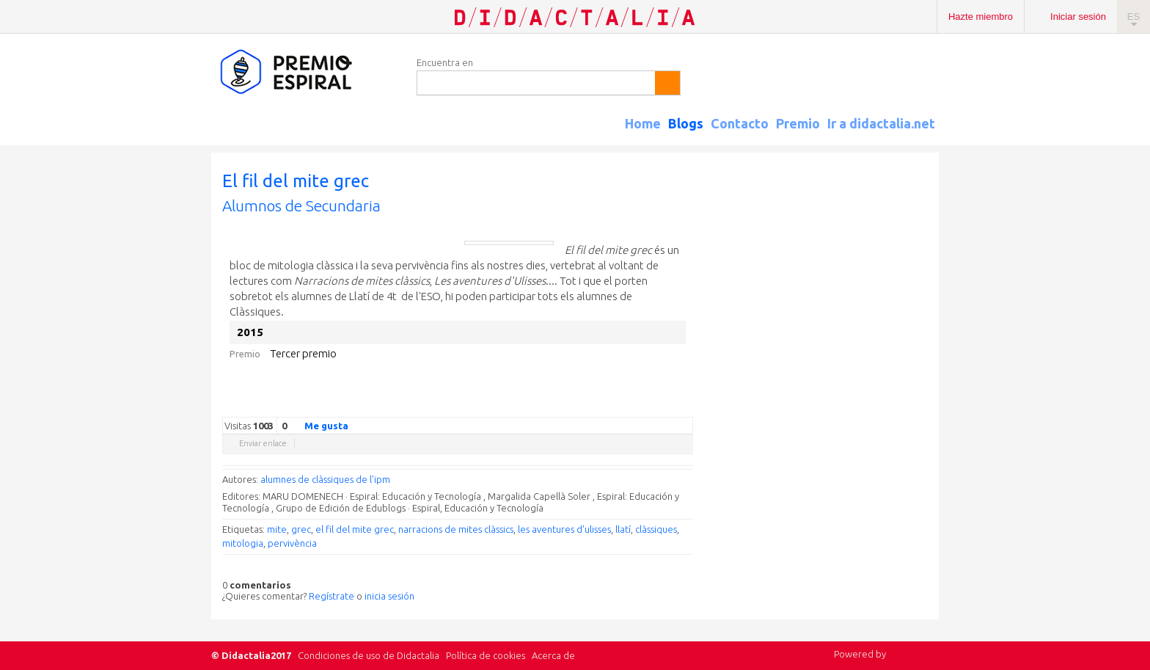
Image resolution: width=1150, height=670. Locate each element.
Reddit (656, 405)
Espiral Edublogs (306, 72)
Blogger (671, 405)
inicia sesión (389, 596)
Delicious (627, 405)
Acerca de (553, 655)
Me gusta (317, 425)
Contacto (740, 123)
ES (1133, 16)
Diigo (685, 405)
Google (583, 405)
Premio (798, 123)
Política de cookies (485, 655)
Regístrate (331, 596)
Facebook (612, 405)
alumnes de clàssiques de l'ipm (325, 479)
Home (643, 123)
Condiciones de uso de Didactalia (368, 655)
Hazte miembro (980, 16)
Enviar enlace (263, 443)
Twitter (597, 405)
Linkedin (641, 405)
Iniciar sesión (1078, 16)
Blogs (685, 123)
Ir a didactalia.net (881, 123)
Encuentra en (445, 62)
